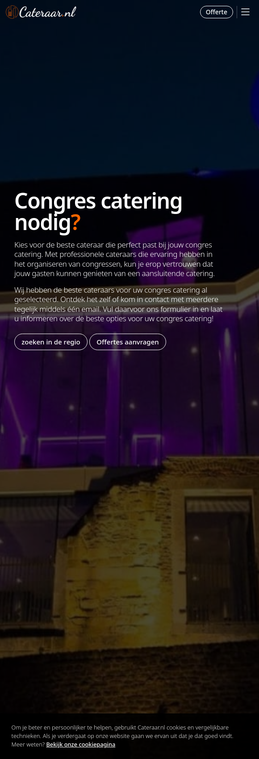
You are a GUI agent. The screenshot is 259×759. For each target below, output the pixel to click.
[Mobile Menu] (245, 12)
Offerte (216, 12)
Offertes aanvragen (127, 341)
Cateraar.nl (41, 12)
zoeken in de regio (50, 341)
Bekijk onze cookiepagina (81, 744)
